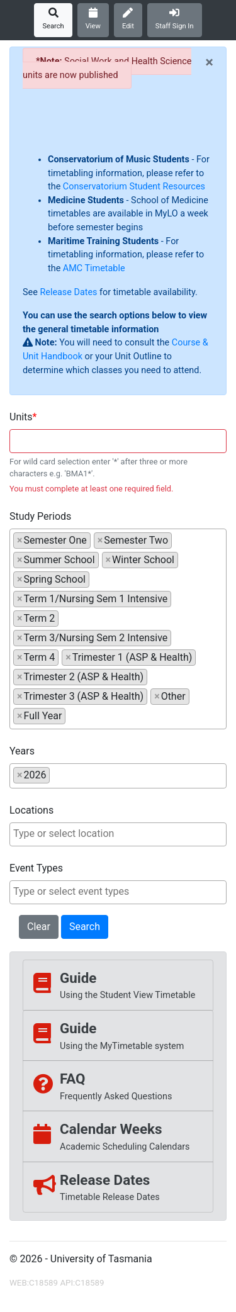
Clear (38, 927)
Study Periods (40, 516)
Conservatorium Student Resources (134, 186)
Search (84, 927)
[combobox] (118, 441)
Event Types (36, 868)
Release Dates (68, 292)
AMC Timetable (94, 268)
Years (22, 751)
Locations (31, 810)
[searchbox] (72, 715)
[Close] (209, 62)
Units (21, 417)
